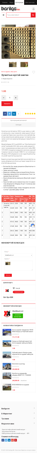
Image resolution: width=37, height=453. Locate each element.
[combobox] (18, 255)
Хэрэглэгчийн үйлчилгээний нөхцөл (13, 429)
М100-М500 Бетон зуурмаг (20, 384)
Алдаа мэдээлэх (6, 78)
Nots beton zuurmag (18, 364)
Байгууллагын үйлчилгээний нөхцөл (13, 433)
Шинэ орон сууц (30, 2)
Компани (4, 2)
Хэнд (6, 251)
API (28, 433)
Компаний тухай (18, 292)
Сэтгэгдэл (18, 124)
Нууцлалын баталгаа (8, 431)
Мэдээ (11, 2)
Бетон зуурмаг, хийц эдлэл (9, 71)
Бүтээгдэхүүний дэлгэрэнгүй (19, 120)
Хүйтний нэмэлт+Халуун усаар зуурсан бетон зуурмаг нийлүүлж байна (22, 354)
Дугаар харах (17, 315)
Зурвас (7, 259)
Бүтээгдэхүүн (19, 2)
